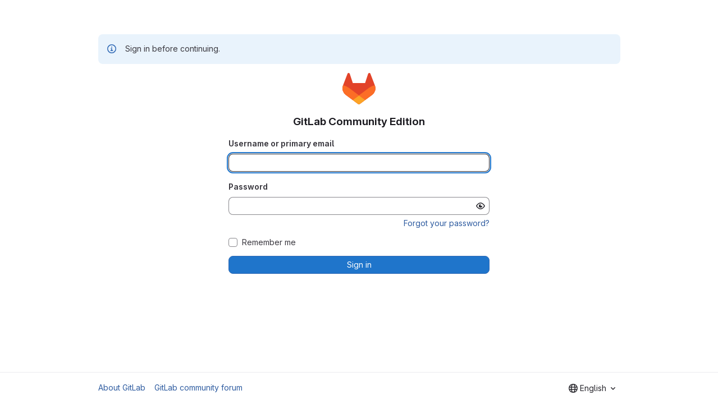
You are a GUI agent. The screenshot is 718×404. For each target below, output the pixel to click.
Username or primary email (281, 143)
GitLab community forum (198, 387)
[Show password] (481, 206)
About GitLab (121, 387)
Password (248, 186)
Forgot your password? (447, 223)
